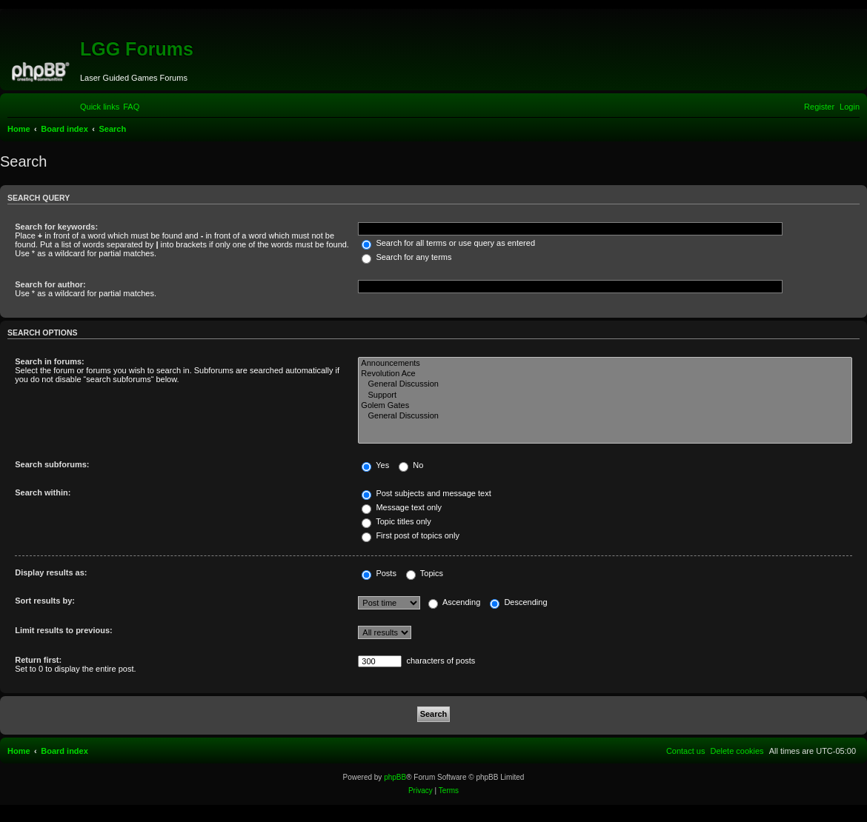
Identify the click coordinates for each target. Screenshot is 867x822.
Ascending (454, 602)
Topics (424, 573)
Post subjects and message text (426, 493)
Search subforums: (52, 464)
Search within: (42, 492)
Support (604, 395)
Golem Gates (604, 406)
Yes (375, 465)
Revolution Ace (604, 374)
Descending (518, 602)
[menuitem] (131, 107)
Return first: (38, 659)
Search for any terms (406, 257)
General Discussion (604, 384)
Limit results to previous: (63, 630)
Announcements (604, 363)
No (411, 465)
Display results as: (51, 572)
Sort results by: (45, 600)
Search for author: (50, 284)
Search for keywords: (56, 226)
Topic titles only (396, 521)
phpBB (395, 777)
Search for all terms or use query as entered (448, 242)
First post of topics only (410, 535)
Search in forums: (49, 361)
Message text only (402, 507)
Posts (379, 573)
